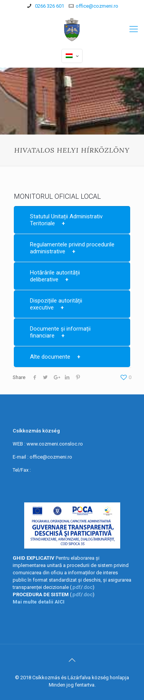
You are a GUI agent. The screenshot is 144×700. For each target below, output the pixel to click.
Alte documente (50, 356)
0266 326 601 (49, 6)
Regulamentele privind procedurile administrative (72, 248)
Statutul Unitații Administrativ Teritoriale (66, 220)
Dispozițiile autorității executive (56, 304)
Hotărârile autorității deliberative (55, 276)
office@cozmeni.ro (97, 6)
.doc (88, 587)
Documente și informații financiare (60, 332)
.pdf (76, 587)
